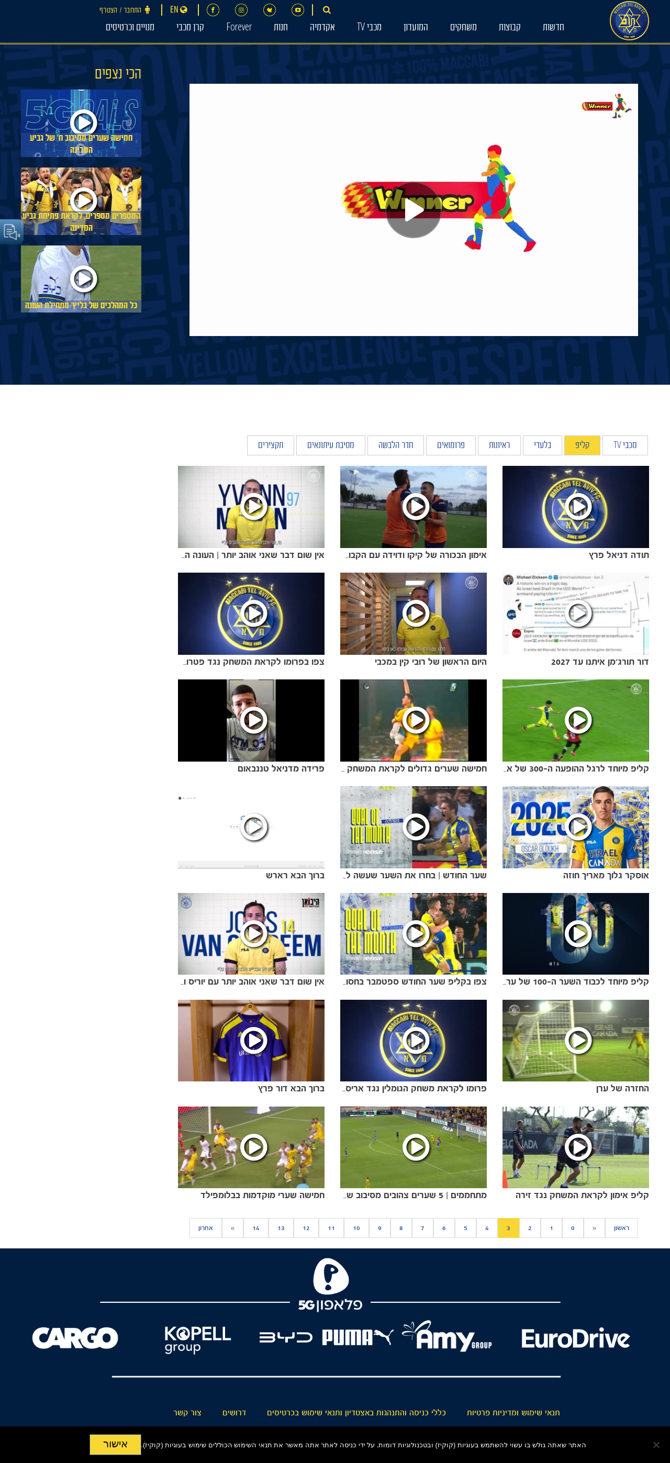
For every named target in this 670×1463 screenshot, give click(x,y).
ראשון (621, 1228)
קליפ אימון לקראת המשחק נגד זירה (582, 1195)
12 (306, 1228)
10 (356, 1228)
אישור (115, 1443)
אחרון (205, 1228)
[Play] (413, 210)
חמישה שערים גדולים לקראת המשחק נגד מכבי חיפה (389, 768)
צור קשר (187, 1412)
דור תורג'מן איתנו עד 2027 (600, 661)
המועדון (416, 28)
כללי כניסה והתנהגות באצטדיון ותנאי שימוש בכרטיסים (356, 1412)
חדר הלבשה (395, 446)
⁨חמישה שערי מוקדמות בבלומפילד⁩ (262, 1195)
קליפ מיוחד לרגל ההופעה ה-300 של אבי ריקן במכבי (553, 768)
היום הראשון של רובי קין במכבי (431, 661)
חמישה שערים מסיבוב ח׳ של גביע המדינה (81, 145)
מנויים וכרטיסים (130, 28)
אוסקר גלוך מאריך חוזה (606, 875)
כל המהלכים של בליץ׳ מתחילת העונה (81, 306)
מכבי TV (369, 28)
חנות (281, 28)
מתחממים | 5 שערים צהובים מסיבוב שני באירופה (397, 1195)
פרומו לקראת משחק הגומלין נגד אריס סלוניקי (402, 1088)
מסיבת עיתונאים (330, 446)
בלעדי (542, 446)
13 (281, 1228)
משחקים (463, 28)
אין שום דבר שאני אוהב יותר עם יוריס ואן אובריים (235, 981)
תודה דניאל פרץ (619, 555)
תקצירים (270, 446)
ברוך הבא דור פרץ (291, 1088)
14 (256, 1228)
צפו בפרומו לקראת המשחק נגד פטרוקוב (249, 661)
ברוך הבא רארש (295, 875)
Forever (239, 28)
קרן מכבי (190, 28)
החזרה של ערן (622, 1088)
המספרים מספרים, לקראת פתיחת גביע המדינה (81, 222)
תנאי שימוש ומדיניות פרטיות (513, 1412)
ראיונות (499, 446)
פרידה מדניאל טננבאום (281, 768)
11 (331, 1228)
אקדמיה (322, 28)
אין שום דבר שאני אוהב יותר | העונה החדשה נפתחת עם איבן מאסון (202, 555)
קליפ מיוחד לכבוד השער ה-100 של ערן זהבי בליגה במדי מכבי (535, 981)
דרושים (234, 1412)
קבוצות (510, 28)
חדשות (553, 28)
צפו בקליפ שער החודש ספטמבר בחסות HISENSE (391, 981)
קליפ (582, 446)
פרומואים (451, 446)
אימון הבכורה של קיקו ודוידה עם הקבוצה (412, 555)
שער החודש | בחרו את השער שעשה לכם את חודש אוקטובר (376, 875)
